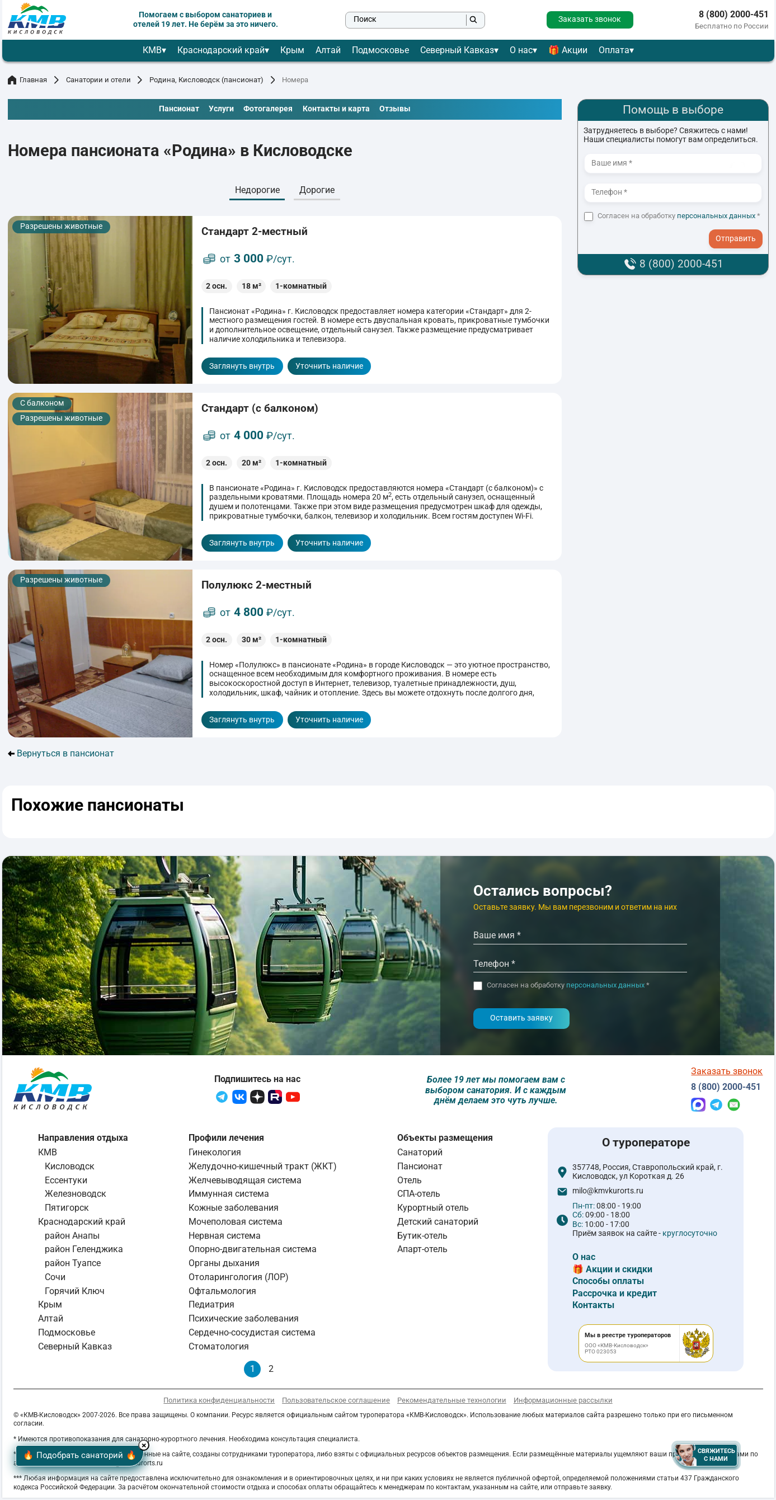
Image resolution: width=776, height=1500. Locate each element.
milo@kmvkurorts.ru (607, 1193)
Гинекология (215, 1155)
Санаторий (420, 1155)
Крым (292, 50)
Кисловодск (70, 1168)
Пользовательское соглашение (336, 1403)
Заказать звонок (589, 19)
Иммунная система (229, 1196)
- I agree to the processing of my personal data (739, 229)
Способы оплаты (608, 1283)
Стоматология (219, 1348)
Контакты (593, 1307)
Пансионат (420, 1168)
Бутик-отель (422, 1238)
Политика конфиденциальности (219, 1403)
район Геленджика (84, 1252)
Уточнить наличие (329, 366)
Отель (409, 1182)
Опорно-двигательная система (253, 1252)
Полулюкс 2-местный (256, 585)
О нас (521, 50)
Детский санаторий (437, 1224)
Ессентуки (66, 1182)
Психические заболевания (244, 1321)
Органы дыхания (224, 1266)
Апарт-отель (422, 1252)
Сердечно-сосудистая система (252, 1335)
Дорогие (317, 190)
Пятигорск (67, 1210)
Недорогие (257, 190)
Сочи (55, 1280)
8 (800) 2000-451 (734, 15)
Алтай (328, 50)
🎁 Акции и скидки (612, 1271)
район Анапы (72, 1238)
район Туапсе (73, 1266)
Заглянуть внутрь (242, 366)
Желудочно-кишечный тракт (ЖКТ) (263, 1168)
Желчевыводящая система (245, 1182)
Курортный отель (433, 1210)
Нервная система (225, 1238)
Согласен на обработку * (679, 216)
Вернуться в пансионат (61, 754)
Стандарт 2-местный (254, 231)
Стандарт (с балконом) (259, 408)
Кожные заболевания (234, 1210)
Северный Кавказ (457, 50)
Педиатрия (211, 1307)
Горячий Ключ (75, 1293)
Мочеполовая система (236, 1224)
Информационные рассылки (563, 1403)
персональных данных (716, 215)
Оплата (614, 50)
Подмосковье (380, 50)
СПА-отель (418, 1196)
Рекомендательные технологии (451, 1403)
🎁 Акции (567, 50)
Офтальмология (222, 1293)
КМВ (152, 50)
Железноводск (75, 1196)
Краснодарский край (221, 50)
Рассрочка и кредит (614, 1295)
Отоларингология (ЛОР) (239, 1280)
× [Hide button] (169, 1441)
